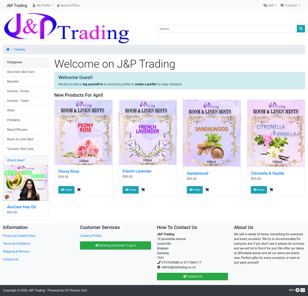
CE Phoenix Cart (76, 290)
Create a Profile (90, 236)
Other (11, 110)
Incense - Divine (18, 91)
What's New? (16, 160)
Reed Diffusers (17, 129)
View (66, 190)
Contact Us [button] (192, 276)
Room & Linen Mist (20, 139)
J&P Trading (16, 5)
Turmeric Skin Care (20, 149)
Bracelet (12, 81)
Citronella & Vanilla (267, 173)
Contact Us (10, 259)
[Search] (227, 28)
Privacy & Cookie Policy (19, 236)
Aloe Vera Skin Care (20, 72)
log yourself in (93, 84)
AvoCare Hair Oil (21, 207)
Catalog (19, 49)
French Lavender (137, 171)
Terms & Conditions (16, 243)
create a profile (145, 84)
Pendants (13, 120)
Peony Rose (68, 171)
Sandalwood (197, 173)
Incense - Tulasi (18, 101)
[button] (42, 5)
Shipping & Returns (16, 251)
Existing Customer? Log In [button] (115, 245)
